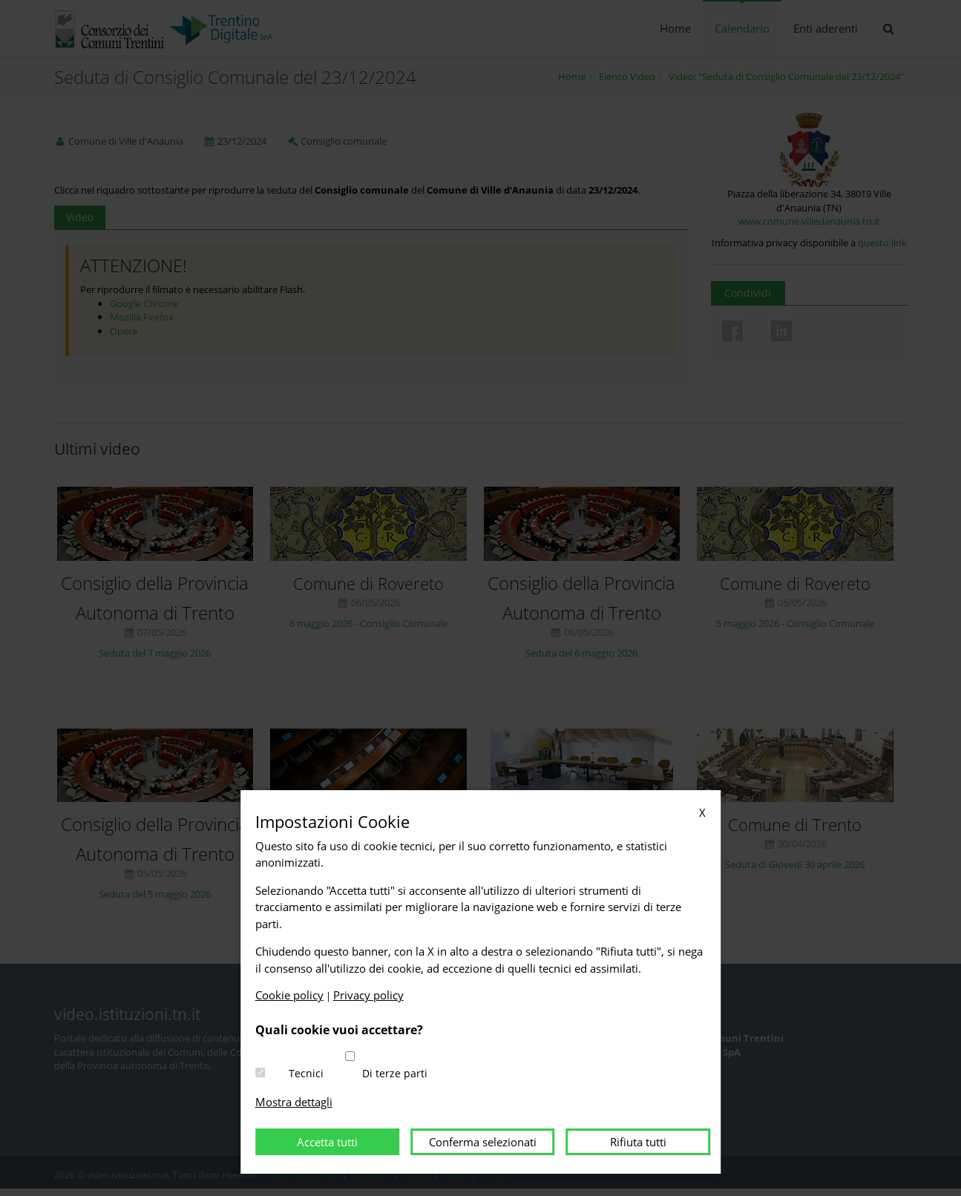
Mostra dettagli (293, 1101)
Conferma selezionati (483, 1141)
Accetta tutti (327, 1141)
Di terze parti (394, 1073)
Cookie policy (289, 995)
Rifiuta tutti (638, 1141)
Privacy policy (368, 995)
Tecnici (306, 1073)
